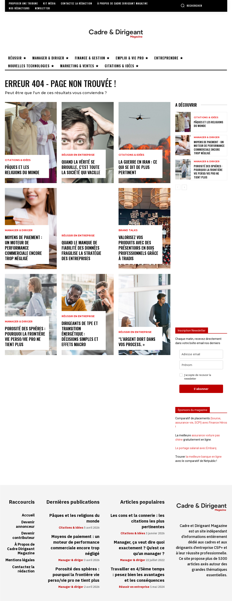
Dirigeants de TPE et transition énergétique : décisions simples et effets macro (80, 333)
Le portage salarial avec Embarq (195, 448)
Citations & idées (17, 160)
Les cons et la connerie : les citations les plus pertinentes (137, 521)
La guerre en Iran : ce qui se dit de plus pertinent (138, 167)
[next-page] (184, 187)
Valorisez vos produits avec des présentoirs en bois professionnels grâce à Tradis (138, 247)
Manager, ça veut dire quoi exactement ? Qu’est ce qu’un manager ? (139, 548)
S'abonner (201, 389)
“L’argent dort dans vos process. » (137, 341)
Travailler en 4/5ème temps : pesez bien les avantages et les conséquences (137, 574)
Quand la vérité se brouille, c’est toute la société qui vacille (81, 167)
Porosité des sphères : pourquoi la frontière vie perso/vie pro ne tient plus (25, 336)
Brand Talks (128, 230)
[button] (191, 5)
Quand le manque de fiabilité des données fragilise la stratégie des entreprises (81, 250)
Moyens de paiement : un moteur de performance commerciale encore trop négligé (23, 247)
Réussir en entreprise (78, 155)
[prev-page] (177, 187)
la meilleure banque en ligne (204, 456)
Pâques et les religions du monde (22, 169)
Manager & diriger (19, 230)
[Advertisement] (201, 257)
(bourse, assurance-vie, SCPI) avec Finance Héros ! (201, 422)
